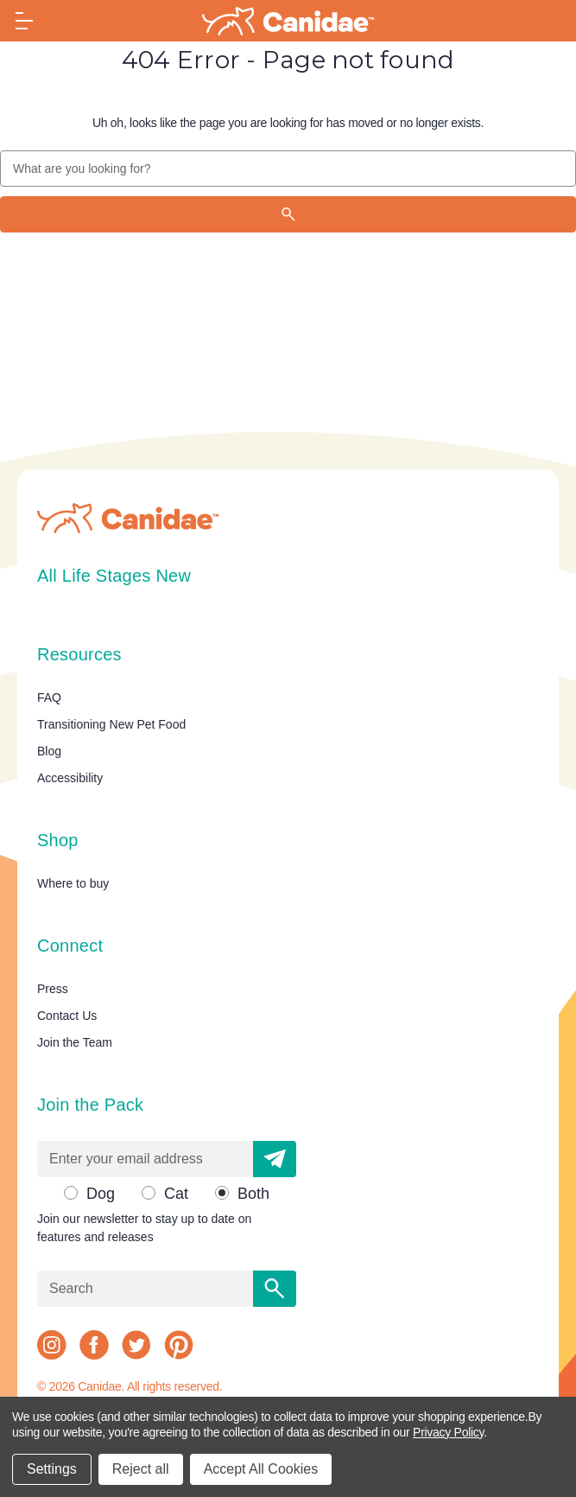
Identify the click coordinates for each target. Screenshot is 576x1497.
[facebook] (94, 1345)
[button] (274, 1159)
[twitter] (136, 1345)
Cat (176, 1193)
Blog (49, 751)
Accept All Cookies (261, 1469)
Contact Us (67, 1015)
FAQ (49, 697)
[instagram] (51, 1345)
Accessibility (70, 778)
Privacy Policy (448, 1432)
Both (253, 1193)
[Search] (288, 214)
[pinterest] (178, 1345)
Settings (52, 1469)
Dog (100, 1193)
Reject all (140, 1469)
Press (52, 989)
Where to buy (73, 883)
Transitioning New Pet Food (111, 724)
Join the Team (74, 1042)
